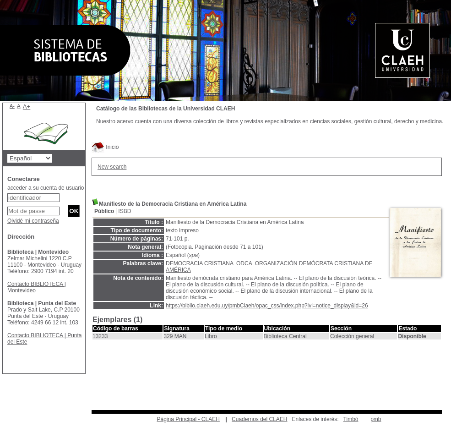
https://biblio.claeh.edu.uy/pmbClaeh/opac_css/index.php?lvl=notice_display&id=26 (267, 305)
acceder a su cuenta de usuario (45, 188)
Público (104, 211)
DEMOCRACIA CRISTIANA (199, 263)
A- (12, 106)
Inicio (105, 147)
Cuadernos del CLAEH (259, 419)
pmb (375, 419)
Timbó (351, 419)
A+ (27, 106)
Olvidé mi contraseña (33, 221)
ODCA (244, 263)
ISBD (124, 211)
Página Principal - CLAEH (188, 419)
